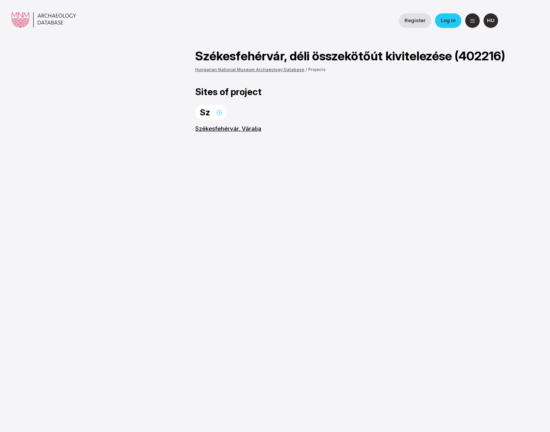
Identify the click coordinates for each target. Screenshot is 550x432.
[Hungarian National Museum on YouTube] (531, 20)
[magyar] (491, 20)
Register (414, 20)
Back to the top (219, 112)
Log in (448, 20)
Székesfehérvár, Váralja (228, 128)
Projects (317, 69)
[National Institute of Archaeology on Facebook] (513, 20)
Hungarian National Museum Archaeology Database (249, 69)
